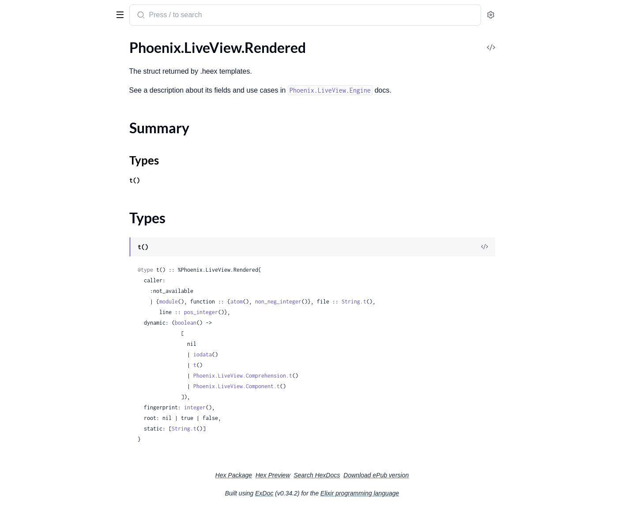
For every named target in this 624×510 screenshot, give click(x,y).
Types (23, 421)
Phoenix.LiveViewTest (40, 142)
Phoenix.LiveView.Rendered (49, 395)
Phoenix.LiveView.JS (37, 118)
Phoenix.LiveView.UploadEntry (54, 293)
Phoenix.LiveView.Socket (44, 196)
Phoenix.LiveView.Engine (45, 372)
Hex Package (300, 475)
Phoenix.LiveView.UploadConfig (56, 282)
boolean (252, 322)
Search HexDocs (383, 475)
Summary (29, 411)
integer (261, 407)
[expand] (124, 59)
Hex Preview (339, 475)
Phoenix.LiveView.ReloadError (53, 468)
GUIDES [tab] (17, 41)
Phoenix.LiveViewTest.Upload (52, 239)
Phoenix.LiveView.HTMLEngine (54, 383)
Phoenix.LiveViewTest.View (48, 251)
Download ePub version (442, 475)
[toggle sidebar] (120, 14)
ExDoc (330, 493)
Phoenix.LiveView (33, 83)
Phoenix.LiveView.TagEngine (49, 437)
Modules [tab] (53, 41)
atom (303, 301)
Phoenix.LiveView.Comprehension (59, 360)
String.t (420, 301)
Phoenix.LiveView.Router (45, 130)
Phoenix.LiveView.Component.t (302, 386)
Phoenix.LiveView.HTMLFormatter (59, 173)
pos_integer (267, 312)
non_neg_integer (344, 301)
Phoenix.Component (38, 59)
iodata (268, 354)
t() (200, 180)
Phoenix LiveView (41, 10)
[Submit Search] (206, 16)
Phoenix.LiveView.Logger (45, 184)
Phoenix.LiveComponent (44, 71)
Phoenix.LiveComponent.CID (51, 336)
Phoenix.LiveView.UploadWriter (56, 305)
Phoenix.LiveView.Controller (50, 106)
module (235, 301)
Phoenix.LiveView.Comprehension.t (308, 375)
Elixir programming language (426, 493)
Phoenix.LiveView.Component (52, 348)
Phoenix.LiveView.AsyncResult (53, 94)
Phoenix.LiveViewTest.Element (53, 227)
